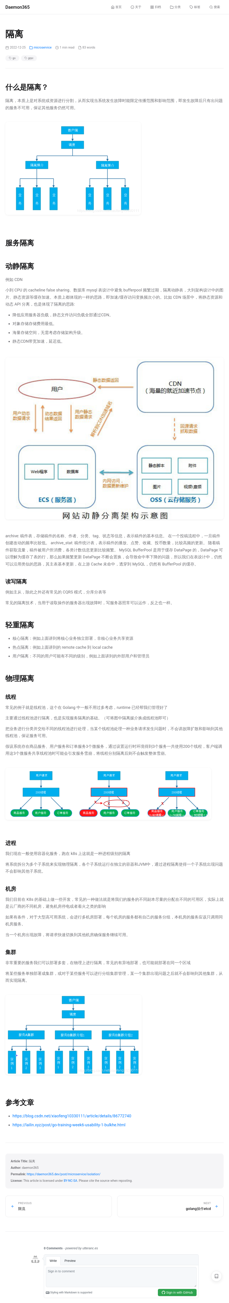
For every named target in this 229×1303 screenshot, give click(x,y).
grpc (29, 58)
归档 (155, 7)
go (12, 58)
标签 (195, 7)
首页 (116, 7)
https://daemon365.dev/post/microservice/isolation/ (63, 1174)
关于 (136, 7)
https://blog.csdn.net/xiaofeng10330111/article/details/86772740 (72, 1116)
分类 (175, 7)
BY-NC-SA (70, 1180)
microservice (40, 47)
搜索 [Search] (214, 7)
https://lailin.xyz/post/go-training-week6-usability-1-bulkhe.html (69, 1124)
